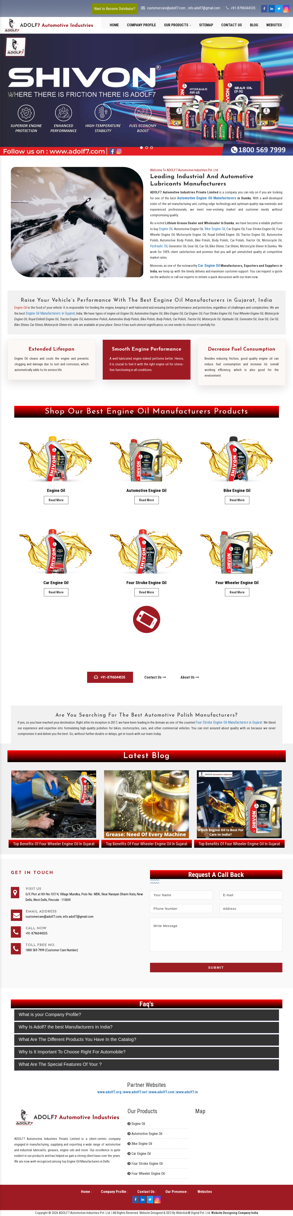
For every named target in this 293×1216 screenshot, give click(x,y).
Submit (216, 967)
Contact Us (231, 25)
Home (114, 25)
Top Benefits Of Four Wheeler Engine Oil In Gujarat (54, 843)
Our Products (177, 25)
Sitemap (206, 25)
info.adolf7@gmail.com (204, 8)
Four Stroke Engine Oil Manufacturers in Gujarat (228, 722)
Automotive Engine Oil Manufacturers (206, 198)
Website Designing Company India (234, 1213)
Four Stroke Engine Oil (146, 582)
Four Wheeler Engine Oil (237, 582)
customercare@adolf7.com (166, 8)
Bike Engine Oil (215, 229)
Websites (274, 25)
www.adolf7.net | (136, 1092)
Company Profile (141, 25)
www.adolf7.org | (110, 1092)
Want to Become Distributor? (114, 9)
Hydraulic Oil (158, 246)
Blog (254, 25)
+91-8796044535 (243, 8)
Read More (56, 500)
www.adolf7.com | (162, 1092)
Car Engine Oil (209, 265)
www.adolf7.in (187, 1092)
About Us (190, 677)
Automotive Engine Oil (146, 490)
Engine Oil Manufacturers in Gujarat (50, 313)
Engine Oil (165, 229)
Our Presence (176, 1192)
